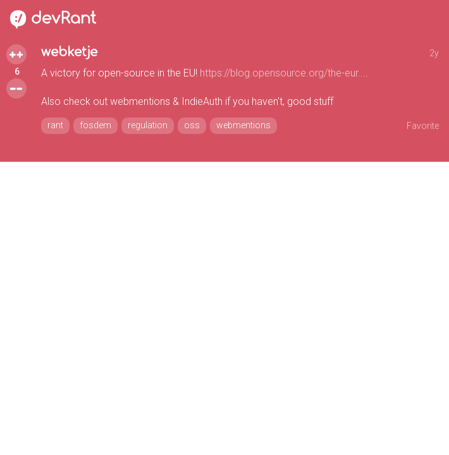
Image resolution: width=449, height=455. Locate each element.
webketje (69, 52)
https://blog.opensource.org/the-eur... (283, 73)
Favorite (423, 126)
